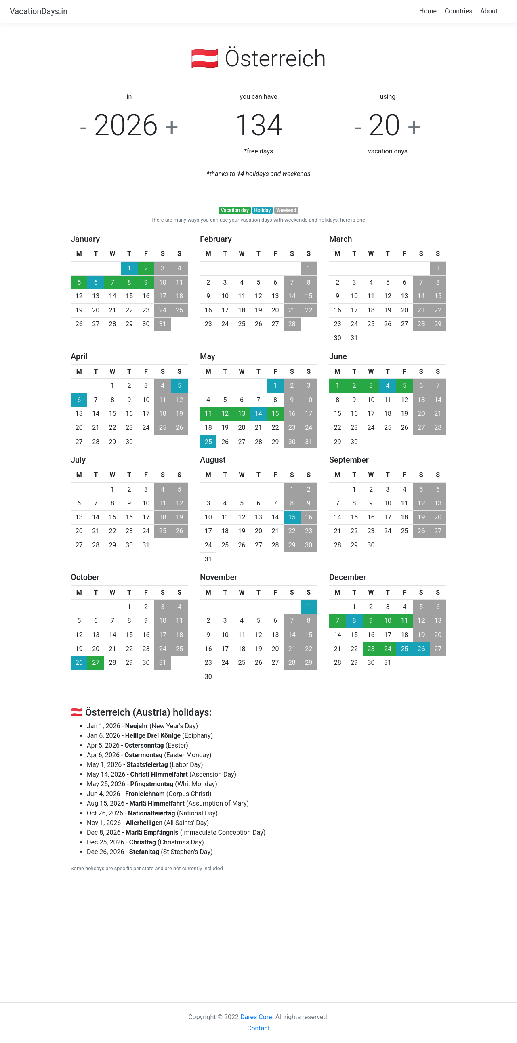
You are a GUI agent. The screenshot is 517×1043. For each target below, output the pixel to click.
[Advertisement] (258, 936)
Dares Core (256, 1017)
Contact (258, 1028)
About (489, 11)
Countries (458, 11)
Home (428, 11)
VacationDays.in (38, 11)
